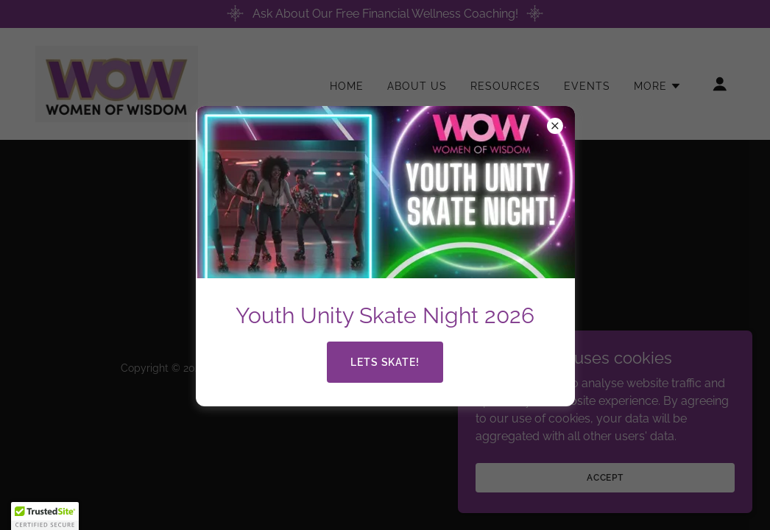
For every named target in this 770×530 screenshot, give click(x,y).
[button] (45, 516)
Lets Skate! (385, 362)
